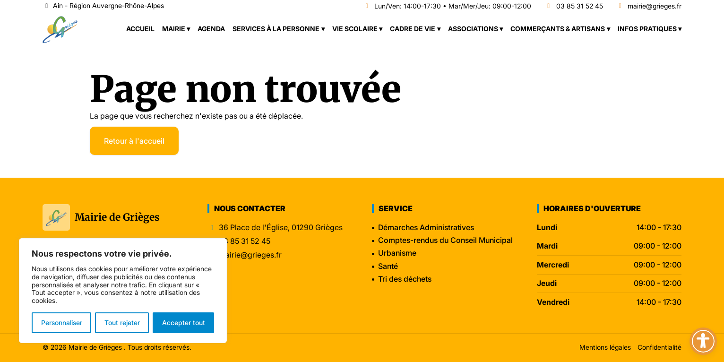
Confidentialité (659, 347)
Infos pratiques (647, 29)
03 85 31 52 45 (573, 6)
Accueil (140, 29)
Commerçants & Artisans (557, 29)
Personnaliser (61, 323)
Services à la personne (276, 29)
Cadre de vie (412, 29)
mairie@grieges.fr (649, 6)
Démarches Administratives (426, 227)
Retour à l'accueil (134, 141)
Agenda (211, 29)
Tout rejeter (122, 323)
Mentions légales (605, 347)
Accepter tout (183, 323)
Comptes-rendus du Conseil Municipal (445, 240)
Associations (473, 29)
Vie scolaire (355, 29)
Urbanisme (397, 253)
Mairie (173, 29)
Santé (388, 266)
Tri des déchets (404, 279)
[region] (123, 290)
